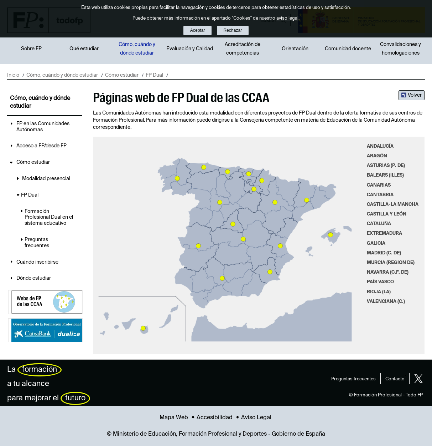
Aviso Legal (256, 418)
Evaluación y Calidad (189, 48)
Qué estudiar (84, 48)
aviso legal (287, 18)
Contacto (395, 379)
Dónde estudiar (33, 278)
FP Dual (154, 75)
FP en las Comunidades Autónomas (42, 126)
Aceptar (197, 30)
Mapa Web (174, 418)
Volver (415, 95)
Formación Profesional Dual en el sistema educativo (49, 217)
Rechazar (232, 30)
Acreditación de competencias (242, 49)
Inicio (13, 75)
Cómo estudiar (122, 75)
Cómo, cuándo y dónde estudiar (137, 49)
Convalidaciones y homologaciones (400, 49)
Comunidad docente (348, 48)
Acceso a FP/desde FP (41, 145)
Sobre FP (31, 48)
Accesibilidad (215, 418)
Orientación (295, 48)
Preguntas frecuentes (37, 242)
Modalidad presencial (46, 178)
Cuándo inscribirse (37, 262)
